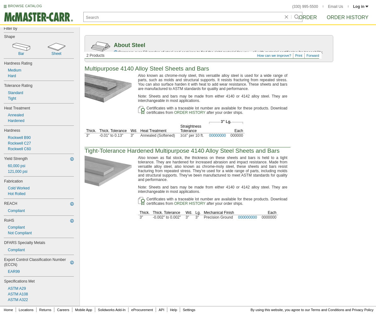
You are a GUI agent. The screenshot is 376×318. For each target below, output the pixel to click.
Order (308, 17)
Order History (347, 17)
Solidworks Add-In (111, 310)
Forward (313, 55)
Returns (45, 310)
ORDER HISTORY (190, 112)
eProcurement (142, 310)
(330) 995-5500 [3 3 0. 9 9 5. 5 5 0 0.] (305, 6)
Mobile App (83, 310)
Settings (189, 310)
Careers (63, 310)
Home (8, 310)
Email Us (335, 6)
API (161, 310)
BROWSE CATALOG (25, 6)
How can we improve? (274, 55)
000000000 (247, 217)
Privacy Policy (362, 310)
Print (298, 55)
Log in (360, 6)
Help (173, 310)
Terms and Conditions (327, 310)
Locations (26, 310)
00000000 (217, 135)
